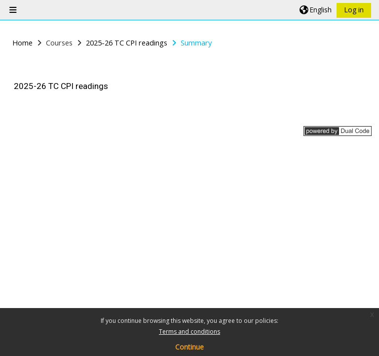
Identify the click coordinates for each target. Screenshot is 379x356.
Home (22, 42)
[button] (316, 10)
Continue (189, 347)
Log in (354, 9)
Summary (196, 42)
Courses (59, 42)
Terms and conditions (189, 331)
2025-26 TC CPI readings (61, 86)
